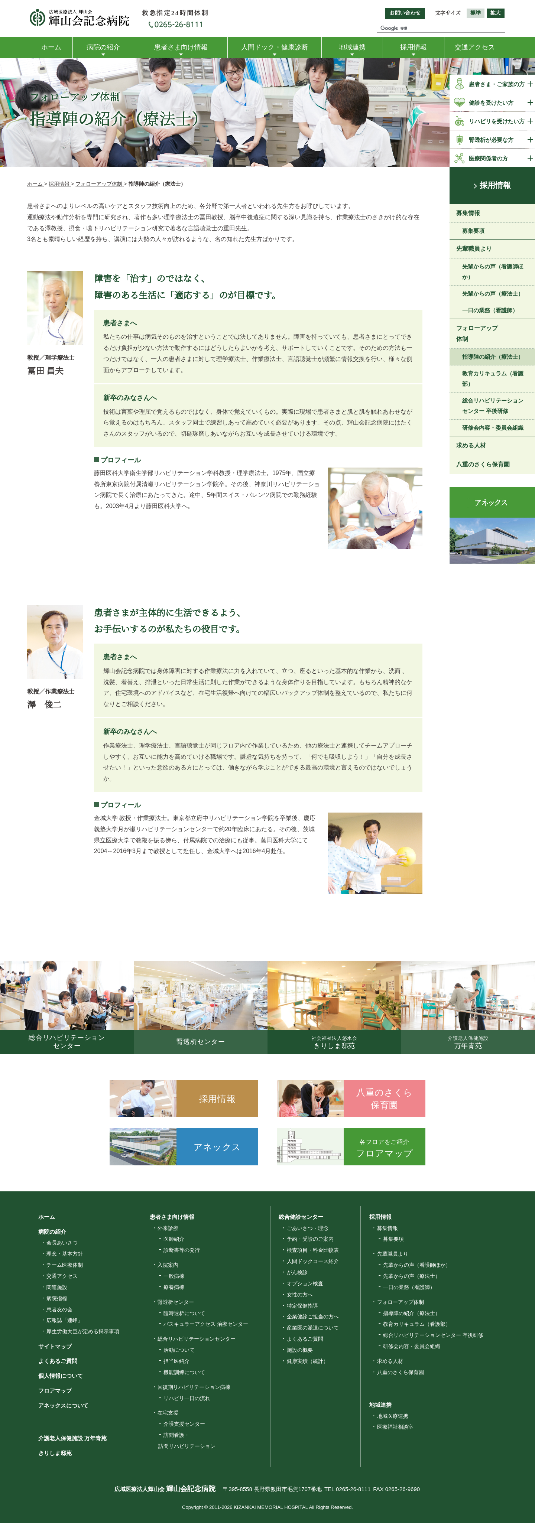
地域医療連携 (392, 1416)
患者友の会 (59, 1309)
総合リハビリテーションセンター (197, 1339)
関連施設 (56, 1287)
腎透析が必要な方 (491, 140)
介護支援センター (184, 1424)
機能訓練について (184, 1372)
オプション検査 (305, 1283)
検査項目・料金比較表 (313, 1250)
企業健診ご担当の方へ (313, 1316)
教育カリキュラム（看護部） (492, 379)
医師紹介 (173, 1239)
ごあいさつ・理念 (307, 1228)
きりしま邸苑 (52, 1452)
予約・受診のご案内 (310, 1239)
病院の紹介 (103, 47)
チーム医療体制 (64, 1265)
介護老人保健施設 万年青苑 (69, 1438)
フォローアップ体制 (477, 334)
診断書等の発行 (181, 1250)
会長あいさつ (62, 1243)
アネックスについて (60, 1405)
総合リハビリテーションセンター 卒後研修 (492, 406)
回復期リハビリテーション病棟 (194, 1387)
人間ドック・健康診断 (274, 47)
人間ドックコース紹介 (313, 1261)
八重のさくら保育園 (483, 465)
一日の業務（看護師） (490, 311)
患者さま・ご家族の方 (497, 84)
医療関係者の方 (488, 158)
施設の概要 (300, 1350)
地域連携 (352, 47)
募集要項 (473, 231)
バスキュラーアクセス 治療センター (205, 1324)
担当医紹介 (176, 1361)
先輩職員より (474, 249)
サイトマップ (52, 1346)
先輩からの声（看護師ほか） (492, 272)
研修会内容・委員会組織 (492, 429)
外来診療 (168, 1228)
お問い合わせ (405, 13)
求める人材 (471, 446)
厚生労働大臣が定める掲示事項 (82, 1331)
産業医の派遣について (313, 1328)
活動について (179, 1350)
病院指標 (56, 1298)
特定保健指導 (302, 1306)
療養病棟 (173, 1287)
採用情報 (413, 47)
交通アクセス (475, 47)
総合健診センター (298, 1217)
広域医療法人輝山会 (157, 1489)
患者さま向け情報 (181, 47)
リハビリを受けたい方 (497, 121)
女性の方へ (300, 1295)
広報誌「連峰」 (64, 1320)
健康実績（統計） (307, 1361)
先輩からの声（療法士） (492, 294)
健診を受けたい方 (491, 103)
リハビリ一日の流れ (186, 1398)
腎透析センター (176, 1302)
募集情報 (468, 214)
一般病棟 (173, 1276)
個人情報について (57, 1376)
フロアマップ (52, 1390)
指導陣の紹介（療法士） (492, 358)
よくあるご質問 (54, 1361)
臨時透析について (184, 1313)
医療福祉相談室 (395, 1427)
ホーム (51, 47)
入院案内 (168, 1265)
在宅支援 (168, 1413)
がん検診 (297, 1272)
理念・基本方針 (64, 1254)
